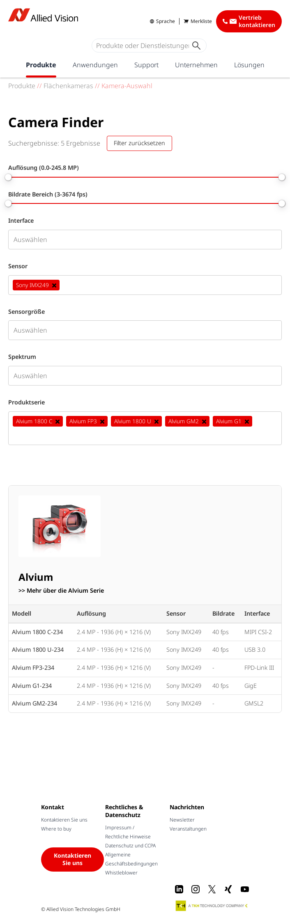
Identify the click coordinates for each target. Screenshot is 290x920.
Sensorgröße (26, 311)
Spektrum (22, 357)
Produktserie (26, 402)
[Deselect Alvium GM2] (204, 421)
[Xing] (228, 889)
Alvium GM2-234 (34, 703)
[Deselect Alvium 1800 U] (156, 421)
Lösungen (249, 64)
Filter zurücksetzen (139, 143)
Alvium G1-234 (32, 685)
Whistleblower (121, 872)
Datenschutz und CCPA (130, 845)
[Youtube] (245, 889)
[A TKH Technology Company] (212, 905)
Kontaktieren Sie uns (64, 819)
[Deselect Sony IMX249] (54, 285)
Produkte (41, 64)
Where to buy (56, 828)
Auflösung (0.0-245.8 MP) (43, 167)
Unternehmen (196, 64)
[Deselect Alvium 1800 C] (57, 421)
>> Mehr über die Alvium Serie (61, 590)
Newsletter (182, 819)
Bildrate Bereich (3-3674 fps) (47, 194)
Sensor (18, 266)
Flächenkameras (68, 85)
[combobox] (145, 239)
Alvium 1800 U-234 (38, 649)
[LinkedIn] (179, 889)
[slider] (8, 177)
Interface (21, 220)
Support (146, 64)
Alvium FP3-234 (33, 667)
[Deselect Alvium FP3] (102, 421)
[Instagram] (195, 889)
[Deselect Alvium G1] (247, 421)
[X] (212, 889)
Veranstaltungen (188, 828)
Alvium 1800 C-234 (37, 632)
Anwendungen (95, 64)
